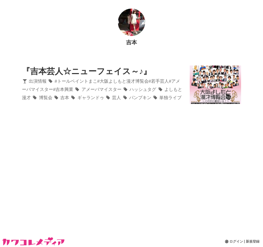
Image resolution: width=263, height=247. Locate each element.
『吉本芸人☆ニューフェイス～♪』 (86, 71)
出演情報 (34, 81)
